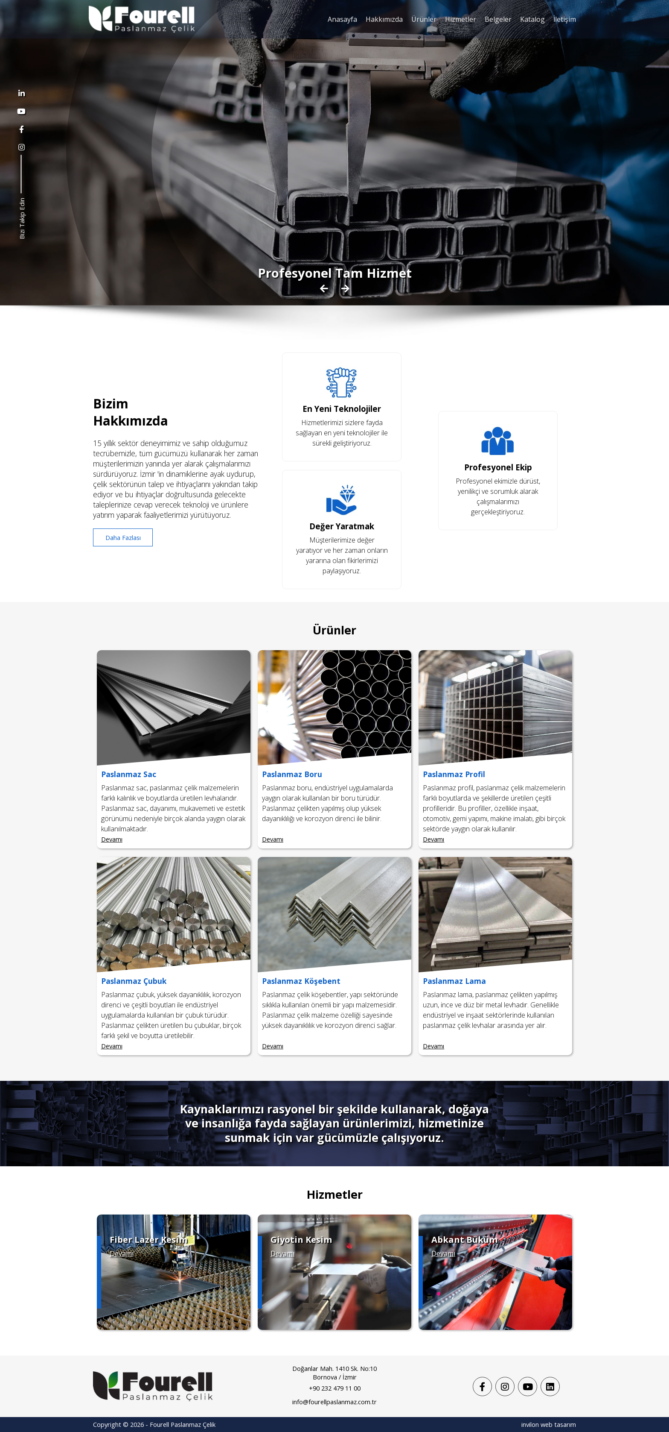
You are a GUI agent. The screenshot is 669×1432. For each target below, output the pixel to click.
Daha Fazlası (123, 537)
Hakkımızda (384, 19)
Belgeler (498, 19)
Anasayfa (342, 19)
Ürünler (423, 19)
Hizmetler (460, 19)
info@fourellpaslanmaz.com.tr (334, 1401)
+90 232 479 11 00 (335, 1388)
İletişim (564, 19)
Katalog (532, 19)
